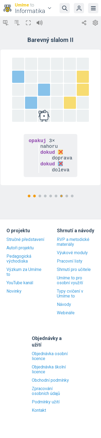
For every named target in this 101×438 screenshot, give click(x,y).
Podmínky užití (46, 402)
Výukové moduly (72, 252)
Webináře (66, 312)
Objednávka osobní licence (50, 356)
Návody (64, 304)
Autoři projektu (20, 248)
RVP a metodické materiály (73, 242)
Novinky (14, 291)
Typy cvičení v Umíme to (70, 294)
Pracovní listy (69, 261)
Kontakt (39, 410)
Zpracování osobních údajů (46, 391)
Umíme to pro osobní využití (70, 280)
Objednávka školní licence (49, 369)
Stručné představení (25, 239)
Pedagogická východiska (18, 259)
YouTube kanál (19, 282)
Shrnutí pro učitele (74, 269)
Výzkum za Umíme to (23, 272)
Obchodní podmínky (50, 380)
